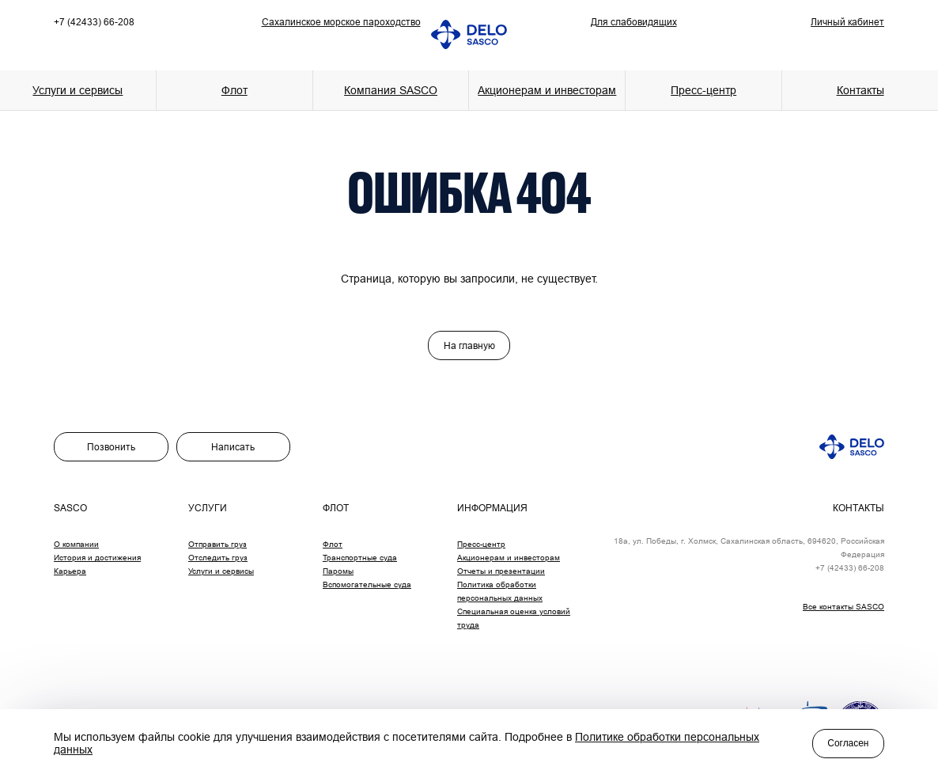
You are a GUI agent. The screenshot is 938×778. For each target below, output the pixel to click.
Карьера (70, 571)
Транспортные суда (360, 557)
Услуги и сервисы (221, 571)
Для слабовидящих (634, 22)
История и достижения (97, 557)
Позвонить (111, 447)
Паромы (338, 571)
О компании (76, 544)
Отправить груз (217, 544)
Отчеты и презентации (501, 571)
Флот (332, 544)
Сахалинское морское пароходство (341, 22)
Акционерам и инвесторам (547, 90)
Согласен (847, 743)
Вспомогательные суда (367, 584)
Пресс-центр (481, 544)
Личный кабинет (847, 22)
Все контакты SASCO (843, 607)
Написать (233, 447)
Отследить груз (218, 557)
